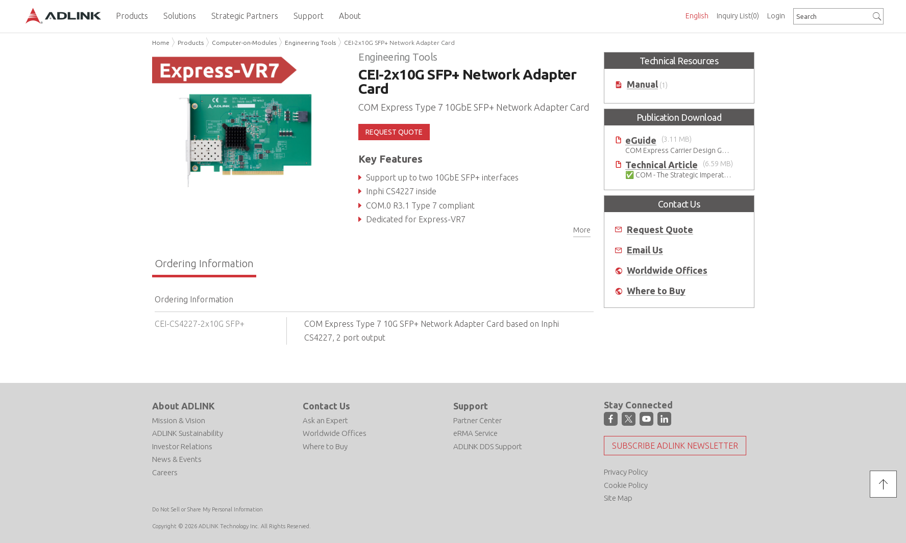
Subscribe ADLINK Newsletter (675, 445)
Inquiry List (738, 16)
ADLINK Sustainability (187, 433)
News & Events (177, 459)
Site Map (618, 498)
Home (160, 42)
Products (191, 42)
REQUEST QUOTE (394, 132)
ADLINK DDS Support (487, 446)
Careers (165, 472)
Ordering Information (204, 263)
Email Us (645, 250)
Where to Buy (656, 291)
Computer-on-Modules (244, 42)
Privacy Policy (626, 472)
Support (470, 406)
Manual (642, 84)
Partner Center (477, 420)
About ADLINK (183, 406)
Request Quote (660, 230)
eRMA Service (475, 433)
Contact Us (326, 406)
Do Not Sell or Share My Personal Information (207, 509)
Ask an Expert (325, 420)
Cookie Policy (626, 485)
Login (776, 16)
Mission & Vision (178, 420)
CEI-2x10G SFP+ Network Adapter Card (399, 42)
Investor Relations (182, 446)
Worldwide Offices (667, 270)
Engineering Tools (310, 42)
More (582, 230)
